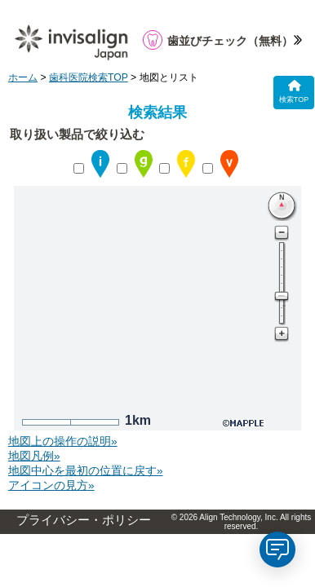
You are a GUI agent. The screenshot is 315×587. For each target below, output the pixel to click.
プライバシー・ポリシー (83, 520)
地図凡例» (34, 456)
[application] (277, 549)
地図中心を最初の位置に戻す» (85, 471)
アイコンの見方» (51, 485)
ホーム (23, 77)
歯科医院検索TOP (88, 77)
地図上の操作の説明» (63, 441)
